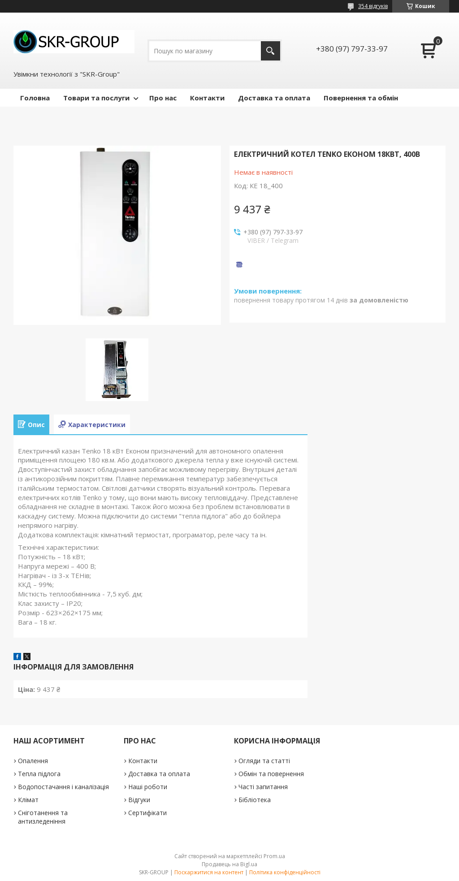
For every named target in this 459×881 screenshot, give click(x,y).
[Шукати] (270, 50)
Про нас (163, 97)
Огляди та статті (264, 760)
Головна (35, 97)
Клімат (28, 799)
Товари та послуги (96, 97)
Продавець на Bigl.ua (229, 864)
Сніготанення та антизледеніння (43, 816)
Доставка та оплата (274, 97)
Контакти (207, 97)
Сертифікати (147, 812)
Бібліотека (254, 799)
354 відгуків (373, 6)
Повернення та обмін (361, 97)
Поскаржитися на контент (208, 872)
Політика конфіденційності (284, 872)
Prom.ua (274, 856)
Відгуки (139, 799)
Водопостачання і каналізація (63, 786)
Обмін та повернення (271, 773)
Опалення (33, 760)
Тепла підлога (39, 773)
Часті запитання (263, 786)
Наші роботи (147, 786)
